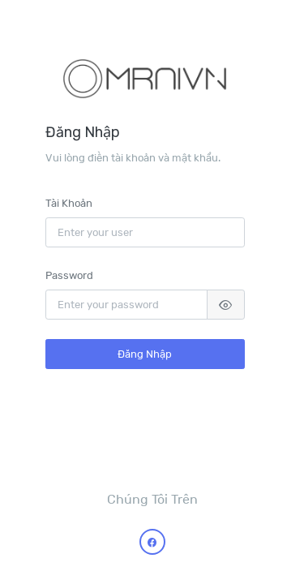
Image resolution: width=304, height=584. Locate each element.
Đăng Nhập (145, 353)
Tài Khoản (68, 202)
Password (69, 274)
